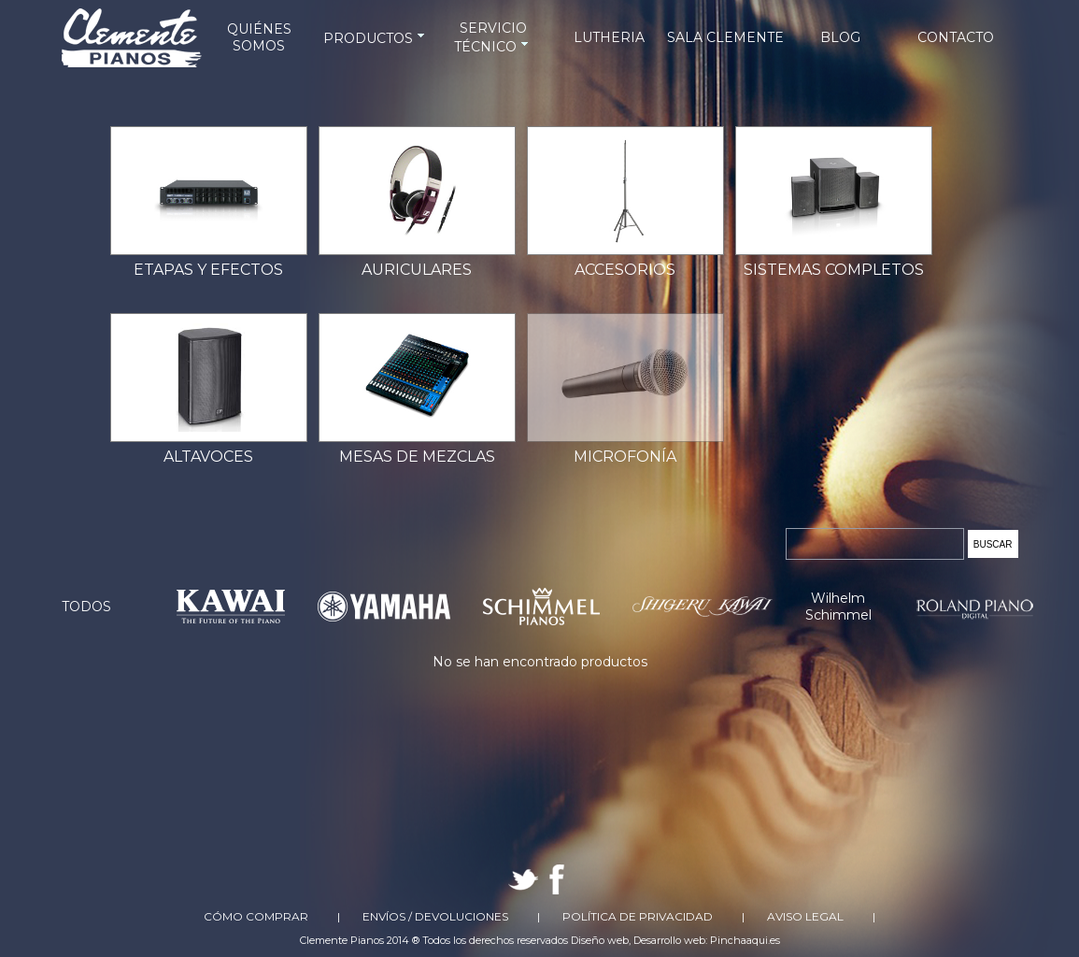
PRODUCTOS (375, 38)
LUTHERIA (609, 37)
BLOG (840, 37)
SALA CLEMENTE (725, 37)
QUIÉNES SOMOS (259, 37)
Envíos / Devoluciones (435, 916)
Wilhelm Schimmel (838, 606)
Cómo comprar (256, 916)
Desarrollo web (669, 940)
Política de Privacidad (637, 916)
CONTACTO (955, 37)
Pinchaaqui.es (745, 940)
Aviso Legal (805, 916)
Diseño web (600, 940)
